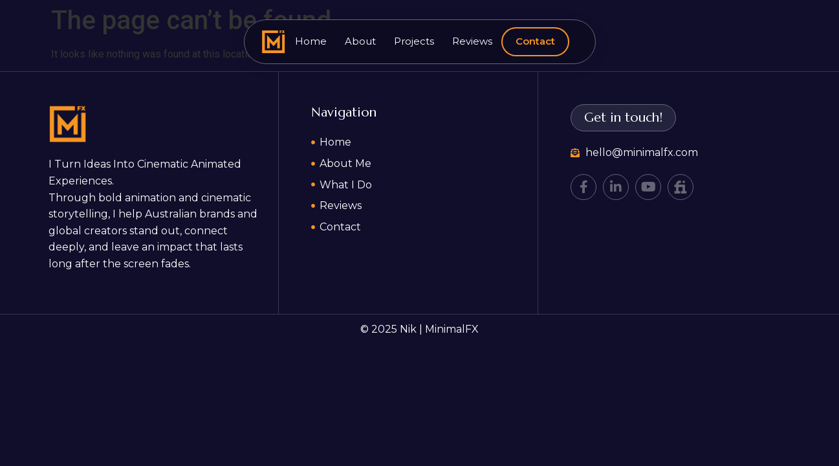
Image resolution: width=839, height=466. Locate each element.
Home (311, 41)
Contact (535, 41)
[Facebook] (583, 187)
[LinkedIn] (616, 187)
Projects (414, 41)
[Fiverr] (680, 187)
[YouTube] (648, 187)
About (360, 41)
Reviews (472, 41)
